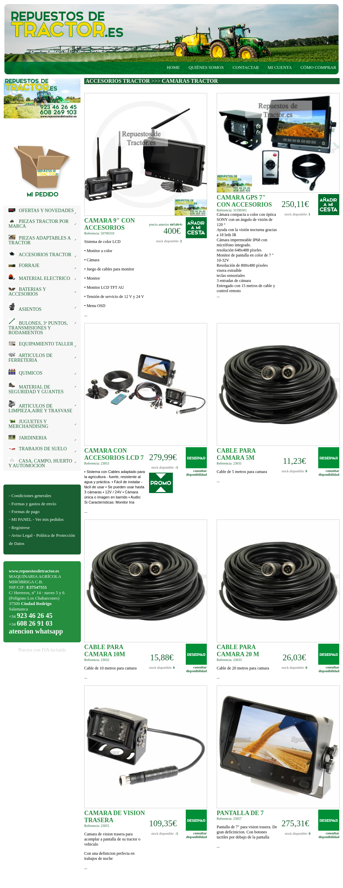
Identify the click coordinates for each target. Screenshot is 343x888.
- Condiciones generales (30, 495)
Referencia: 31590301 (232, 210)
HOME (173, 67)
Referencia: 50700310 (99, 233)
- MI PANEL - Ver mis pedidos (36, 519)
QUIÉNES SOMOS (206, 67)
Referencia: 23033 (229, 660)
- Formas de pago (24, 511)
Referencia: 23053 (96, 463)
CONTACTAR (246, 67)
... (114, 278)
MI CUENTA (279, 67)
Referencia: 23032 (96, 660)
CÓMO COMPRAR (320, 67)
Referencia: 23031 (229, 463)
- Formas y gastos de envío (32, 503)
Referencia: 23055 (96, 826)
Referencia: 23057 (229, 818)
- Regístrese (19, 527)
